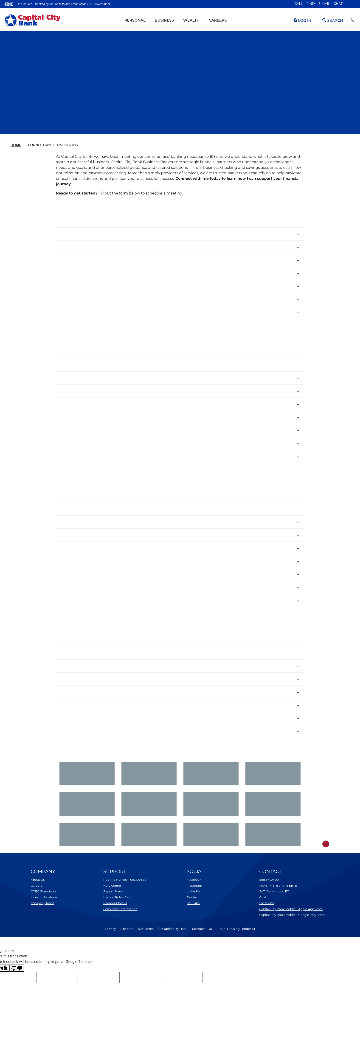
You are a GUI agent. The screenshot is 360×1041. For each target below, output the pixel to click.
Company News (42, 903)
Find (311, 4)
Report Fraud (113, 891)
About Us (38, 879)
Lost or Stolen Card (117, 897)
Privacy (110, 929)
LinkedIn (193, 891)
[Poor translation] (16, 968)
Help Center (112, 885)
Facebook (194, 879)
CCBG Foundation (44, 891)
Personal (135, 20)
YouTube (193, 903)
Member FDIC (202, 929)
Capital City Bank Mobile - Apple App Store (291, 909)
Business (164, 20)
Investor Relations (44, 897)
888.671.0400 (269, 879)
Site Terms (146, 929)
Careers (218, 20)
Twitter (192, 897)
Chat (338, 4)
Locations (266, 903)
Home (16, 145)
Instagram (194, 885)
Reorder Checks (115, 903)
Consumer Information (120, 909)
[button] (180, 221)
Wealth (191, 20)
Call (299, 4)
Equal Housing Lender (236, 929)
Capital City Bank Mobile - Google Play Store (292, 915)
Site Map (127, 929)
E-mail (324, 4)
